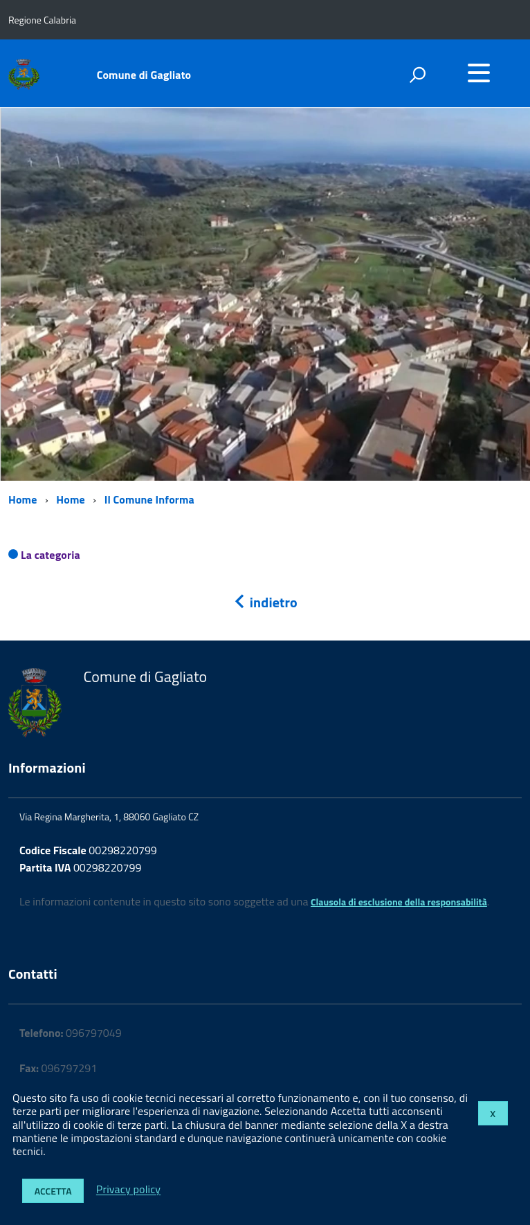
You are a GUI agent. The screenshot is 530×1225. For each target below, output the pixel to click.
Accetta (53, 1190)
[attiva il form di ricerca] (417, 74)
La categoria (50, 554)
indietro (265, 602)
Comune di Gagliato (144, 74)
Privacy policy (128, 1189)
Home (22, 499)
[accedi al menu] (479, 73)
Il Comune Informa (149, 499)
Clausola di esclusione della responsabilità (399, 901)
